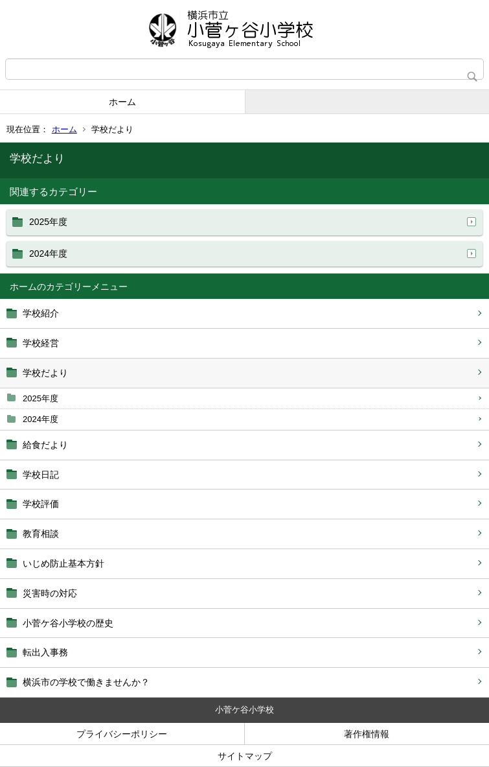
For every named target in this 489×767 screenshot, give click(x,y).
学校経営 (41, 343)
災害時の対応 (50, 593)
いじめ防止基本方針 (63, 563)
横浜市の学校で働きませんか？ (86, 682)
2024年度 (40, 419)
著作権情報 (366, 734)
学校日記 (41, 474)
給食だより (45, 445)
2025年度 (40, 398)
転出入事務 (45, 652)
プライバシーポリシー (121, 734)
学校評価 (41, 504)
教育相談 (41, 533)
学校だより (45, 373)
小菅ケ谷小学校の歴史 (68, 623)
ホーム (122, 102)
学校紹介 (41, 313)
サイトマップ (245, 756)
